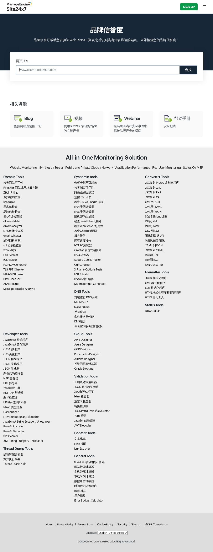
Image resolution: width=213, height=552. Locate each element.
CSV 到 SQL (152, 230)
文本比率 (80, 438)
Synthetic (45, 167)
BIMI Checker (11, 279)
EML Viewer (10, 255)
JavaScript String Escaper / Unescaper (26, 421)
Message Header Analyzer (19, 288)
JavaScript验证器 (84, 420)
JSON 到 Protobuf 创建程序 (162, 182)
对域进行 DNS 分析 (86, 297)
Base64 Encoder (13, 426)
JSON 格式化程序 (156, 278)
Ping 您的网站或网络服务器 (20, 187)
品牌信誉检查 (11, 211)
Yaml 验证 (80, 415)
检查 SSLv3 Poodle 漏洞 (89, 202)
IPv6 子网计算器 (84, 211)
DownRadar (152, 310)
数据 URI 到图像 (155, 240)
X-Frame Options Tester (89, 269)
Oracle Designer (84, 368)
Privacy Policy (65, 524)
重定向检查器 (82, 401)
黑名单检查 (10, 206)
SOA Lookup (82, 307)
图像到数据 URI (154, 235)
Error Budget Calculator (89, 500)
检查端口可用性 (84, 187)
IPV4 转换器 (81, 255)
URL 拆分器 (10, 383)
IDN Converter (154, 264)
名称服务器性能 (84, 316)
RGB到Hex (151, 255)
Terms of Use (85, 524)
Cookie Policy (105, 524)
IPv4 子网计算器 (84, 206)
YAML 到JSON (153, 245)
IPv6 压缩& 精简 (84, 279)
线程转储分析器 (13, 454)
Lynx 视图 (80, 443)
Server (58, 167)
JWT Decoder (82, 425)
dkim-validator (12, 221)
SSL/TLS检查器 (12, 216)
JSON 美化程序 (12, 363)
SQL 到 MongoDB (156, 216)
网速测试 (80, 491)
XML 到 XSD (152, 202)
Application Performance (132, 167)
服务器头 (80, 235)
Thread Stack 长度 (14, 464)
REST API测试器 (13, 392)
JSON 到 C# (152, 197)
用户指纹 (80, 495)
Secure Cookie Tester (87, 259)
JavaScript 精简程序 (15, 339)
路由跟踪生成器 (84, 192)
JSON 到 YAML (154, 250)
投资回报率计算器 (85, 363)
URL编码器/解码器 (14, 402)
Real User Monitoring (166, 167)
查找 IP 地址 (10, 192)
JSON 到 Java (153, 187)
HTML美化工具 (154, 297)
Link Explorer (82, 448)
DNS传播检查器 (13, 230)
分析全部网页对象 (85, 182)
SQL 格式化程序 (155, 287)
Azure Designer (83, 344)
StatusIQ (189, 167)
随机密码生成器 (84, 216)
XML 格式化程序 (155, 283)
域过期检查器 (11, 240)
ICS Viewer (10, 259)
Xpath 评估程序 (84, 391)
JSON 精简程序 (12, 359)
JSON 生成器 (11, 368)
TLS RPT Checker (14, 269)
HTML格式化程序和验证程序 (163, 292)
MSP (200, 167)
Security (122, 524)
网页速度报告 (82, 240)
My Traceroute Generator (90, 283)
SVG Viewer (10, 436)
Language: (91, 532)
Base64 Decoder (13, 431)
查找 (188, 70)
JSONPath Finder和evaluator (92, 411)
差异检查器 (10, 397)
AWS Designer (83, 339)
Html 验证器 (81, 396)
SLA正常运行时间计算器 (89, 462)
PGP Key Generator (15, 264)
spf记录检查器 (12, 245)
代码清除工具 (11, 388)
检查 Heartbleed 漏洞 (87, 221)
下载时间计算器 (84, 476)
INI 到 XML (151, 221)
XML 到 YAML (153, 206)
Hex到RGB (151, 259)
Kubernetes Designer (87, 354)
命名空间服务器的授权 (88, 326)
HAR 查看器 (10, 378)
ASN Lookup (11, 283)
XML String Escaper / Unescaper (23, 441)
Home (49, 524)
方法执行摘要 (11, 459)
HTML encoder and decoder (21, 416)
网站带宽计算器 (84, 466)
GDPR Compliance (156, 524)
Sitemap (136, 524)
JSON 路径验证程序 (86, 386)
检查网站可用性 (13, 182)
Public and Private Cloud (82, 167)
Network (107, 167)
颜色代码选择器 (13, 373)
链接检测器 (81, 406)
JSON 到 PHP (153, 192)
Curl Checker (82, 264)
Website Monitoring (23, 167)
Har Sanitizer (11, 412)
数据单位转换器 (84, 481)
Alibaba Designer (84, 359)
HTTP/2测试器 (83, 245)
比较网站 (9, 202)
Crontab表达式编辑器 (88, 250)
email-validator (12, 235)
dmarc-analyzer (12, 226)
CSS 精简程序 (11, 349)
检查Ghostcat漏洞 (85, 230)
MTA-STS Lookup (14, 274)
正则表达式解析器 (85, 382)
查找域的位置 (11, 197)
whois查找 (9, 250)
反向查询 (80, 311)
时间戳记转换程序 (85, 486)
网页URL (22, 61)
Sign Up (189, 7)
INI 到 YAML (152, 226)
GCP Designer (83, 349)
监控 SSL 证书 (82, 197)
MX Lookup (81, 302)
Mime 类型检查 (12, 407)
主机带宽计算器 (84, 471)
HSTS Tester (81, 274)
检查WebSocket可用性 (88, 226)
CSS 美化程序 (11, 354)
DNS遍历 (79, 321)
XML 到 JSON (153, 211)
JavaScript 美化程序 (15, 344)
